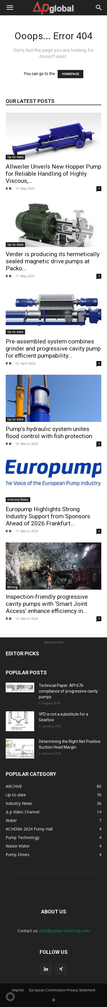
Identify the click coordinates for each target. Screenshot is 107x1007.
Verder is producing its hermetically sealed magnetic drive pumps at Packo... (53, 261)
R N (8, 188)
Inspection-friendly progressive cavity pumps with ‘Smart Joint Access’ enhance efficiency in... (47, 603)
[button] (10, 7)
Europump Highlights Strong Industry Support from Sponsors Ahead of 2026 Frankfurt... (48, 516)
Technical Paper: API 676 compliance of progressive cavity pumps (68, 691)
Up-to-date (15, 157)
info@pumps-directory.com (64, 930)
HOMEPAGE (70, 74)
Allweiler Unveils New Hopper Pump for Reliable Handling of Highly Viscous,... (53, 173)
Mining (12, 587)
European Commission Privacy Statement (62, 990)
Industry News (18, 500)
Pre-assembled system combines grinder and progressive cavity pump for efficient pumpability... (53, 348)
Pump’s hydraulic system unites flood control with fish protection (49, 433)
